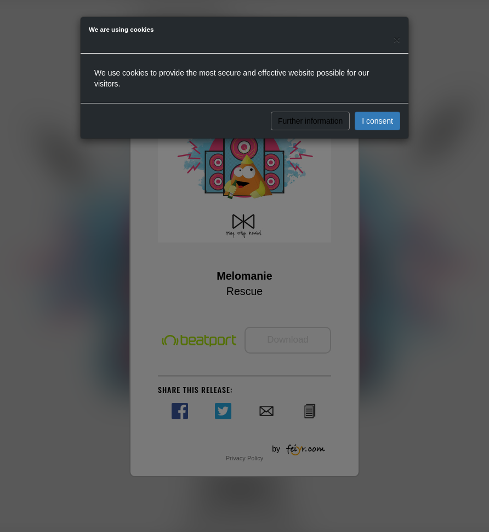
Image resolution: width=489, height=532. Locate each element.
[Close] (397, 39)
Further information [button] (310, 121)
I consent (377, 121)
